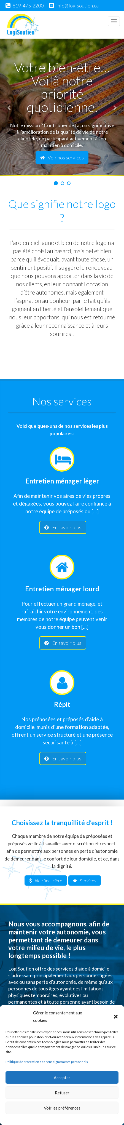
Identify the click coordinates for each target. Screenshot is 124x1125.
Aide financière (45, 880)
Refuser (62, 1092)
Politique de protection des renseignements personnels (47, 1062)
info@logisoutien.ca (77, 5)
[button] (115, 1016)
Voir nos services (62, 157)
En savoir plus (62, 527)
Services (84, 880)
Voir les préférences (62, 1107)
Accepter (62, 1077)
